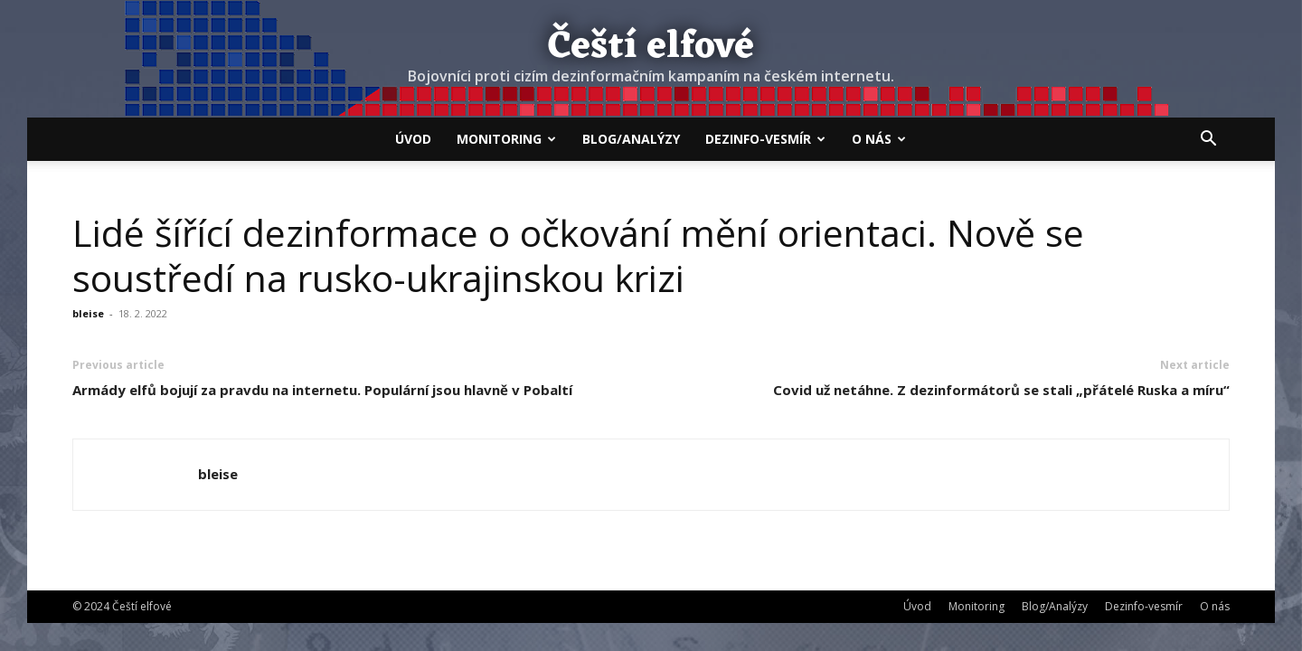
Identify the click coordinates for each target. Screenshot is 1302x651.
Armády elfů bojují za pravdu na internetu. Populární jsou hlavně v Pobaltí (322, 390)
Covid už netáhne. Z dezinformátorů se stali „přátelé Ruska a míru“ (1001, 390)
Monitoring (506, 138)
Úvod (413, 138)
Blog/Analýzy (631, 138)
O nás (879, 138)
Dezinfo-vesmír (765, 138)
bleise (88, 313)
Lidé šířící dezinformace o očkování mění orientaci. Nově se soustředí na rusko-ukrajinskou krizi (578, 255)
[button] (1208, 140)
